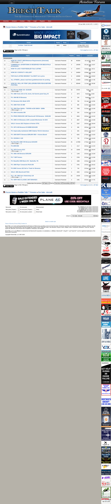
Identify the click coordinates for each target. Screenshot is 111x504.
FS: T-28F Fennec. (16, 157)
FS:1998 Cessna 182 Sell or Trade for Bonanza (25, 168)
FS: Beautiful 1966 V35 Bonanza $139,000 (24, 142)
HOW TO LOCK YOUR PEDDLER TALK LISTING (26, 69)
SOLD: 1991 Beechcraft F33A (20, 172)
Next (97, 50)
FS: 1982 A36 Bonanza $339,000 (21, 153)
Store (49, 21)
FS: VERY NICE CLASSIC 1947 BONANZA (24, 180)
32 (94, 50)
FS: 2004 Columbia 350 (18, 112)
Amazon (14, 21)
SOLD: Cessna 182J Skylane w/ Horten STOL (25, 123)
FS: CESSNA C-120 (17, 138)
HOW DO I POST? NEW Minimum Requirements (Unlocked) (30, 60)
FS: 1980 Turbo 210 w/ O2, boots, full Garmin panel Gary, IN (30, 94)
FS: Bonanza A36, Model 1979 (20, 101)
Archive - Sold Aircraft (25, 45)
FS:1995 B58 (15, 146)
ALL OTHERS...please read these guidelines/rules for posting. (30, 80)
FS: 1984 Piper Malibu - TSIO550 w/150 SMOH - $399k (28, 108)
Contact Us (24, 223)
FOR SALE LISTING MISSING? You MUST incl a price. (28, 76)
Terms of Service (9, 223)
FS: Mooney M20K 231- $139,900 (21, 90)
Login (35, 21)
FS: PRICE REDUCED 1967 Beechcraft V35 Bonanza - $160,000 (31, 116)
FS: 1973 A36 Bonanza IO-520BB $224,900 (24, 127)
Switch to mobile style (50, 221)
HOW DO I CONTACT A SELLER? (21, 72)
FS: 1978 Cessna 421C (18, 149)
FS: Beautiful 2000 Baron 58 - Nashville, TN (24, 161)
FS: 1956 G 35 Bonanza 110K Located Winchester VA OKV (29, 120)
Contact (22, 21)
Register (42, 21)
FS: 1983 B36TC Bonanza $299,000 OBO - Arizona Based (29, 134)
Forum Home (11, 27)
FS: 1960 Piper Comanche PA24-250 (22, 164)
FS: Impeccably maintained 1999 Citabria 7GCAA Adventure (30, 131)
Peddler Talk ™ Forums (27, 27)
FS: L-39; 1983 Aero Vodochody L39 (22, 176)
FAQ (29, 21)
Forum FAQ (17, 223)
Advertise (6, 21)
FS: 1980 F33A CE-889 (18, 105)
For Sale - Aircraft (45, 27)
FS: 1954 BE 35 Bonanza (18, 97)
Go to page (83, 50)
